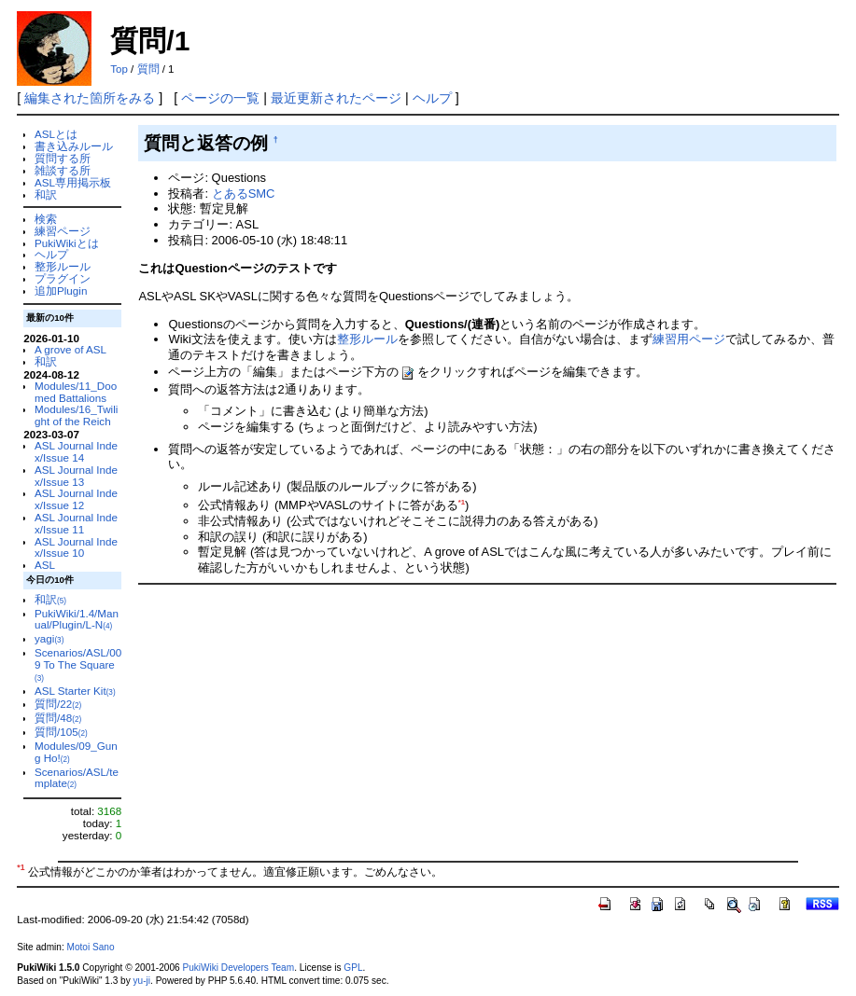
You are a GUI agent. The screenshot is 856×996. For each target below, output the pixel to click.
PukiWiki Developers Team (238, 967)
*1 (461, 502)
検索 (46, 219)
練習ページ (63, 231)
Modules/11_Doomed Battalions (76, 392)
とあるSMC (243, 194)
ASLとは (56, 134)
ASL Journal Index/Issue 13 (76, 475)
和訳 (46, 194)
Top (119, 69)
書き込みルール (74, 146)
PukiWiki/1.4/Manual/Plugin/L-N (77, 619)
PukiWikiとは (67, 243)
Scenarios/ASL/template (77, 778)
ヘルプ (432, 97)
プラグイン (63, 278)
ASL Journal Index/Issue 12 (76, 499)
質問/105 (61, 732)
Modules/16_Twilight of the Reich (76, 415)
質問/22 (58, 704)
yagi (49, 638)
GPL (353, 967)
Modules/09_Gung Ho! (76, 752)
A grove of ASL (70, 349)
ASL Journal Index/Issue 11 (76, 523)
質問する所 (63, 158)
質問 (148, 69)
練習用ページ (689, 339)
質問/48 (58, 718)
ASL (45, 565)
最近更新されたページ (336, 97)
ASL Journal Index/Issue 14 (76, 451)
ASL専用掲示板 (73, 182)
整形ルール (63, 266)
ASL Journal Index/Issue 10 (76, 547)
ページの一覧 (220, 97)
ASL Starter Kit (75, 691)
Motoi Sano (91, 947)
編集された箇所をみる (89, 97)
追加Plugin (61, 290)
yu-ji (141, 980)
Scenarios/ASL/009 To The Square (78, 664)
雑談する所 (63, 170)
